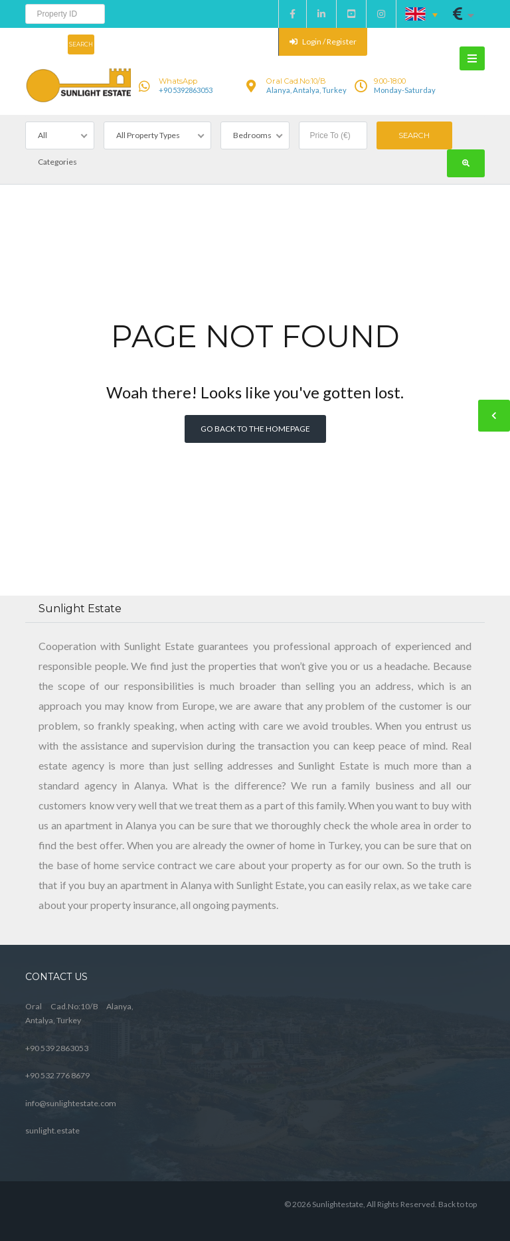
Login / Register (323, 41)
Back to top (457, 1204)
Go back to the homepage (255, 429)
